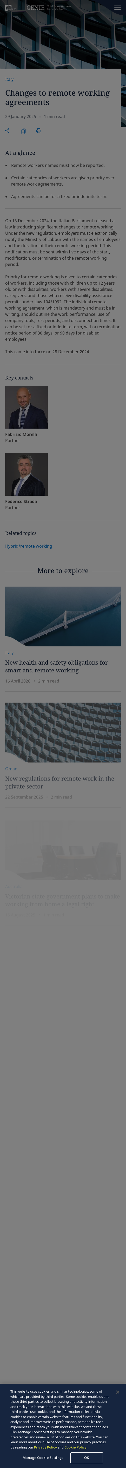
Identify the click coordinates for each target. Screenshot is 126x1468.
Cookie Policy (75, 1447)
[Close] (117, 1392)
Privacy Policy (45, 1447)
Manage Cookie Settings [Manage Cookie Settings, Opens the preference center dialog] (43, 1457)
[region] (63, 1426)
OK (86, 1457)
